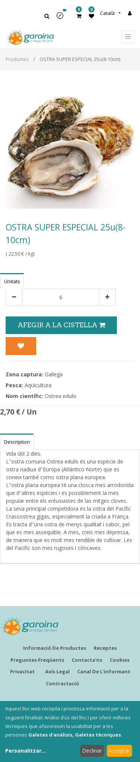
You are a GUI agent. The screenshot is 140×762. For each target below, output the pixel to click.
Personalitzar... (25, 750)
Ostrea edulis (61, 396)
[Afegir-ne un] (107, 297)
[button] (62, 18)
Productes (17, 59)
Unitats (12, 281)
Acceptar (119, 750)
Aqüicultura (38, 385)
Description (17, 441)
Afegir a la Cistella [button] (61, 325)
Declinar (92, 750)
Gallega (54, 374)
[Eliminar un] (14, 297)
